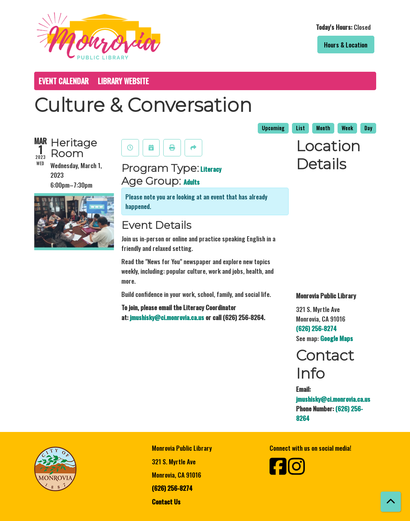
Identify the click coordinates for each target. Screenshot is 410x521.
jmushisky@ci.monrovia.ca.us (167, 317)
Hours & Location (345, 44)
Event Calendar (64, 80)
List (300, 128)
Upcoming (273, 128)
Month (323, 128)
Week (347, 128)
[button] (292, 26)
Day (368, 128)
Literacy (210, 169)
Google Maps (336, 338)
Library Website (123, 80)
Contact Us (166, 501)
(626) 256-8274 (316, 328)
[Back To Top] (391, 502)
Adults (191, 182)
